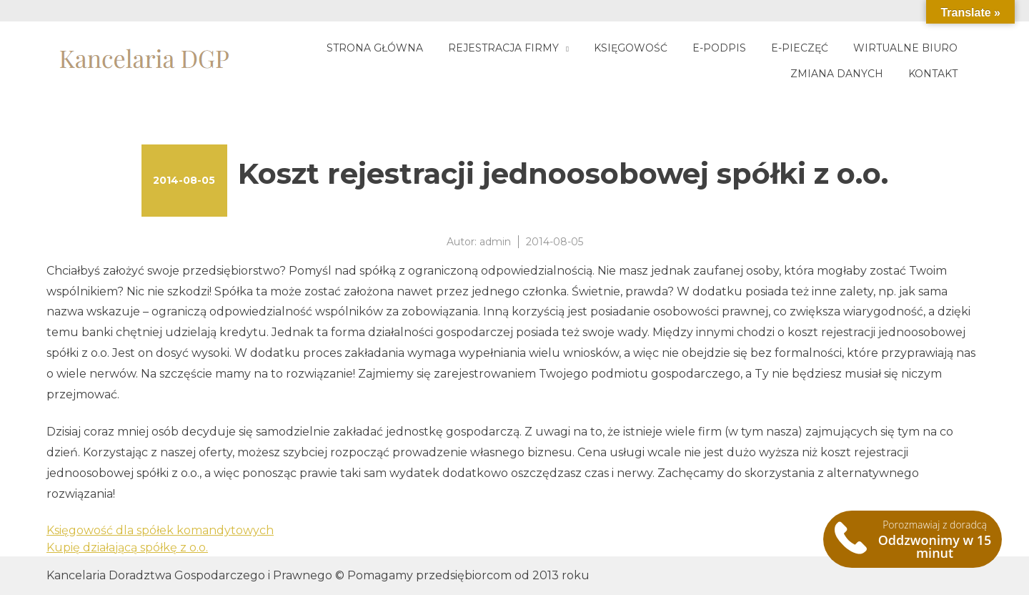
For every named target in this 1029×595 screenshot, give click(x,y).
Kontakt (933, 73)
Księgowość (630, 47)
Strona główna (375, 47)
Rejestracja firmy (503, 47)
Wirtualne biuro (905, 47)
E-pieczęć (799, 47)
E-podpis (719, 47)
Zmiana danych (836, 73)
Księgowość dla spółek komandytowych (160, 530)
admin (495, 241)
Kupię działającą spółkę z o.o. (127, 547)
